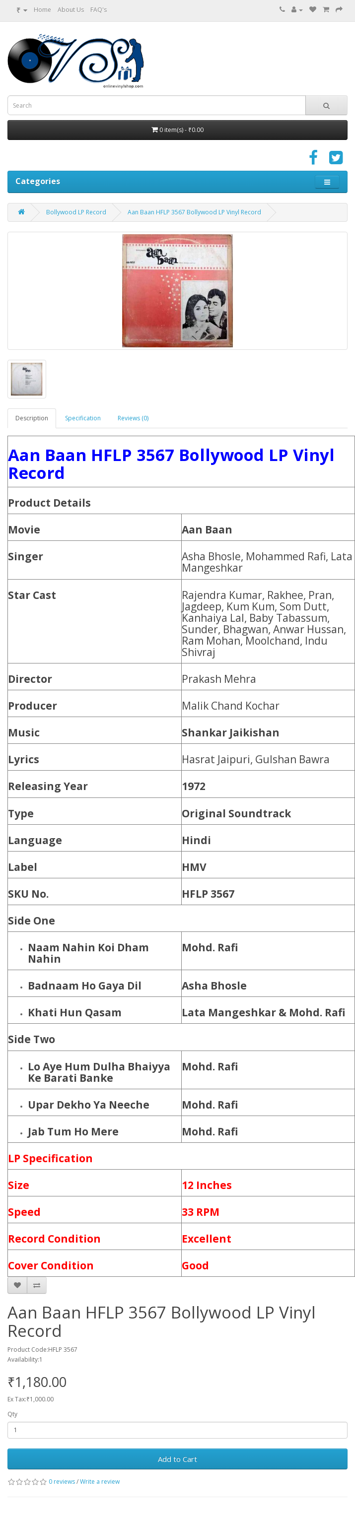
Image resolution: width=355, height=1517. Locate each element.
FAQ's (98, 9)
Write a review (100, 1481)
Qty (12, 1414)
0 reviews (62, 1481)
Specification (83, 418)
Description (31, 418)
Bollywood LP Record (76, 212)
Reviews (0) (133, 418)
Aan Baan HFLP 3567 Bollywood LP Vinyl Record (194, 212)
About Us (71, 9)
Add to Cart (177, 1459)
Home (42, 9)
